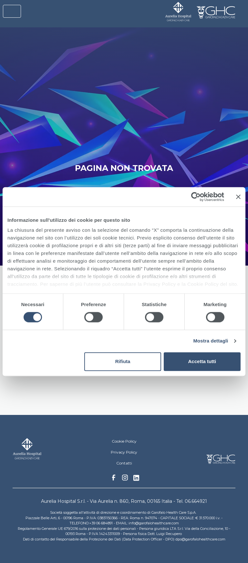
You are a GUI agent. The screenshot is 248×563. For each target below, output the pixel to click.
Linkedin (136, 479)
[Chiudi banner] (238, 196)
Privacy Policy (124, 452)
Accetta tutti (202, 361)
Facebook (114, 479)
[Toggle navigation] (12, 11)
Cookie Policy (124, 441)
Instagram (125, 479)
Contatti (124, 463)
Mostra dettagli (210, 341)
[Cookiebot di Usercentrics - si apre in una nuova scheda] (196, 197)
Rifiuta (122, 361)
